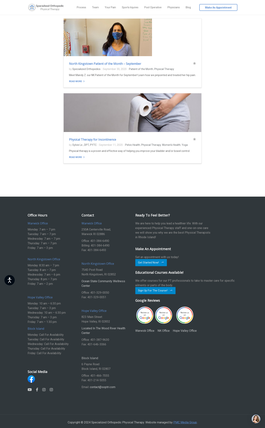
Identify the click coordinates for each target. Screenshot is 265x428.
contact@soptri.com (102, 387)
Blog (188, 7)
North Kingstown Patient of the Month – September (105, 64)
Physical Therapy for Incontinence (92, 139)
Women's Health (171, 144)
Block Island (90, 358)
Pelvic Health (132, 144)
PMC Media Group (185, 422)
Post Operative (153, 7)
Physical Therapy (164, 69)
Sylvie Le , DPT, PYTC (84, 144)
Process (81, 7)
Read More (75, 81)
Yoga (185, 144)
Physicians (173, 7)
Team (95, 7)
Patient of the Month (141, 69)
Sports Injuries (130, 7)
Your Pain (110, 7)
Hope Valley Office (185, 319)
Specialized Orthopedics (86, 69)
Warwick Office (144, 319)
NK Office (163, 319)
